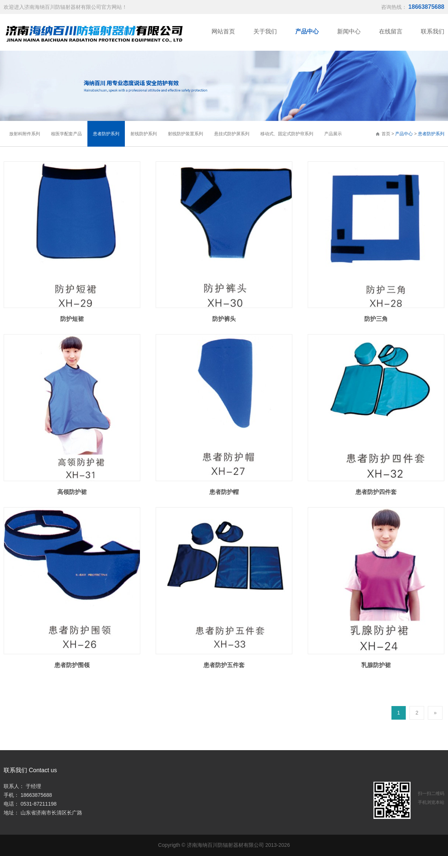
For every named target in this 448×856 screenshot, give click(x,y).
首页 (382, 133)
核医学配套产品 (66, 133)
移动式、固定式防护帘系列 (286, 133)
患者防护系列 (431, 133)
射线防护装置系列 (185, 133)
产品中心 (404, 133)
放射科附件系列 (24, 133)
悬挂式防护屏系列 (231, 133)
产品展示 (333, 133)
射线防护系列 (143, 133)
